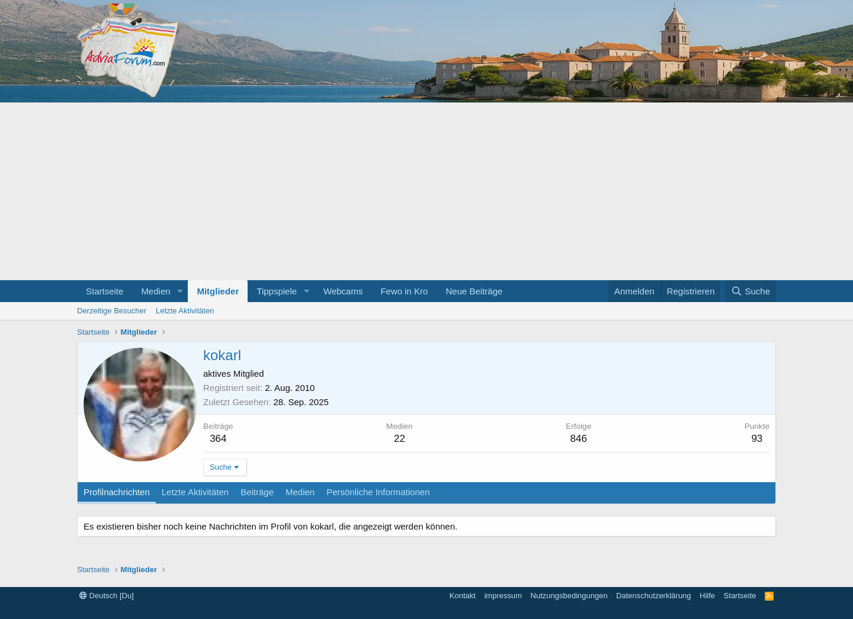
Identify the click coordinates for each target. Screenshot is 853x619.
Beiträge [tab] (257, 492)
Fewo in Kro (404, 291)
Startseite (104, 291)
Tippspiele (276, 291)
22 (399, 438)
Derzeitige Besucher (111, 310)
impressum (503, 595)
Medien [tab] (300, 492)
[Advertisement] (426, 191)
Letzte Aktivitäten (185, 310)
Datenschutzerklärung (653, 595)
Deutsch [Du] (106, 595)
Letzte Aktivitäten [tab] (195, 492)
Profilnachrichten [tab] (117, 492)
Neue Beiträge (473, 291)
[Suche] (750, 291)
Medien (155, 291)
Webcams (343, 291)
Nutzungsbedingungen (569, 595)
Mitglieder (218, 291)
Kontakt (463, 595)
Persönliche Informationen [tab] (377, 492)
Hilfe (707, 595)
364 (218, 438)
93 (756, 438)
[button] (179, 291)
